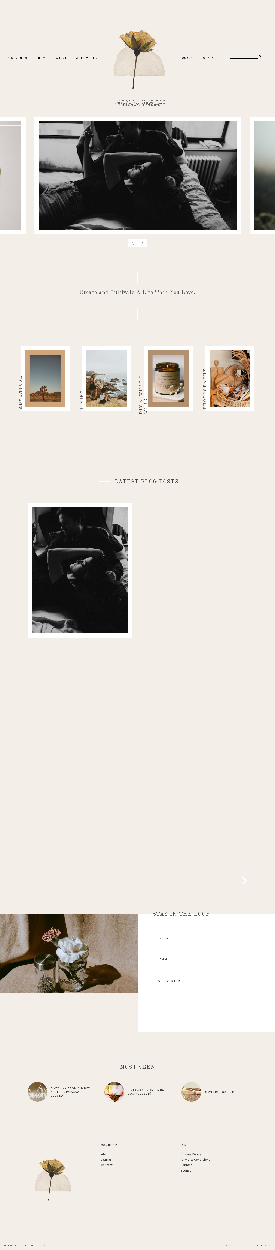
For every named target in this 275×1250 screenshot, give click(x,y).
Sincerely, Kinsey (21, 1245)
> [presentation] (142, 243)
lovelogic (262, 1245)
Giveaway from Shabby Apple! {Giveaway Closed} (70, 1091)
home (43, 57)
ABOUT (61, 57)
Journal (187, 57)
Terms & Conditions (195, 1159)
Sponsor (186, 1170)
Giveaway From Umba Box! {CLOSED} (146, 1091)
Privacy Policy (190, 1154)
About (105, 1154)
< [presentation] (132, 243)
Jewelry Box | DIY (220, 1092)
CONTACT (210, 57)
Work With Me (88, 57)
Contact (107, 1165)
